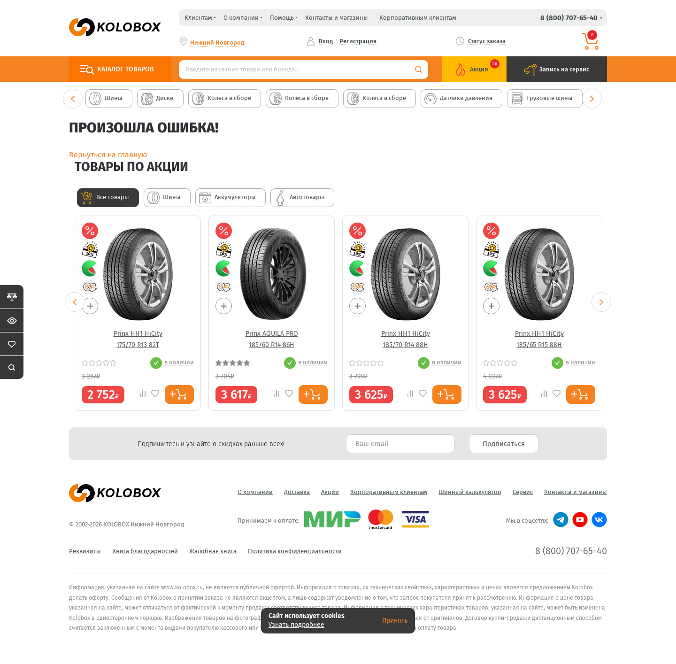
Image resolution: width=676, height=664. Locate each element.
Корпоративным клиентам (417, 17)
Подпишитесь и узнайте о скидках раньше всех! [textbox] (211, 444)
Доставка (297, 491)
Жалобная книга (213, 551)
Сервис (523, 491)
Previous (73, 98)
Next (592, 98)
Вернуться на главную (108, 154)
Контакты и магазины (336, 17)
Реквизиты (85, 551)
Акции (330, 491)
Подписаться (504, 444)
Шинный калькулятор (469, 491)
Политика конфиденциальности (295, 551)
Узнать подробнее (296, 625)
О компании (255, 491)
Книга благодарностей (145, 551)
